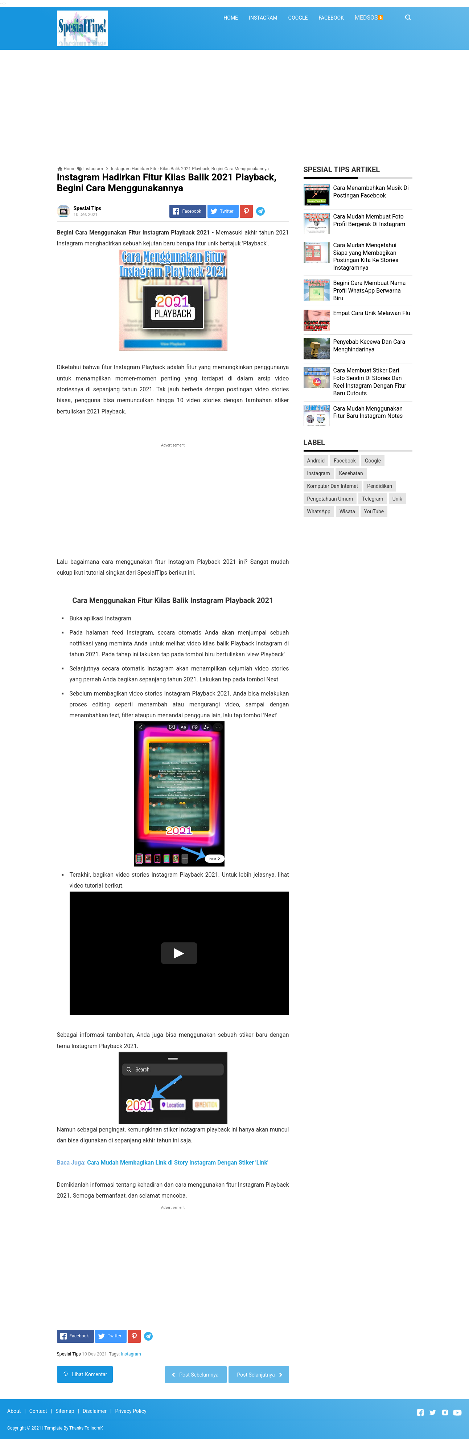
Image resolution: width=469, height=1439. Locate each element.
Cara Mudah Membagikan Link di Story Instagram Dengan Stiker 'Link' (177, 1162)
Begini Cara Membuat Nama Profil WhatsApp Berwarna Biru (369, 291)
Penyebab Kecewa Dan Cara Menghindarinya (369, 345)
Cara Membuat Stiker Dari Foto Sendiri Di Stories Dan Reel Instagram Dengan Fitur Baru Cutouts (369, 381)
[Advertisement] (234, 108)
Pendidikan (379, 486)
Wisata (347, 511)
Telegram (372, 499)
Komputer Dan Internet (332, 486)
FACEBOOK (330, 18)
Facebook (345, 461)
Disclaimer (95, 1411)
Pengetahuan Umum (330, 499)
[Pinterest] (246, 211)
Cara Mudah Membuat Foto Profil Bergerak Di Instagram (369, 220)
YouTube (374, 511)
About (14, 1411)
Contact (38, 1411)
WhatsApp (318, 511)
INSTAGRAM (263, 18)
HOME (230, 18)
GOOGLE (298, 18)
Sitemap (64, 1411)
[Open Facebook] (420, 1412)
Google (373, 461)
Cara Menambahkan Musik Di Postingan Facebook (371, 191)
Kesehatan (351, 473)
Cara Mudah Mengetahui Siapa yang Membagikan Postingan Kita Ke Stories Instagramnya (366, 256)
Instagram (131, 1354)
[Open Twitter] (432, 1412)
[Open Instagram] (445, 1412)
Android (316, 461)
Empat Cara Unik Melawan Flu (371, 313)
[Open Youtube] (457, 1412)
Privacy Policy (130, 1411)
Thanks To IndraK (86, 1428)
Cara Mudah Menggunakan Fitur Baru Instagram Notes (368, 412)
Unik (397, 499)
